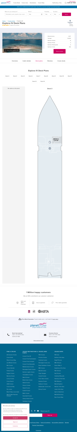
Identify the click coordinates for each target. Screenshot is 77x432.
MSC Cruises (42, 368)
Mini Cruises (10, 365)
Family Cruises (10, 370)
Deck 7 (38, 76)
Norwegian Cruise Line (44, 362)
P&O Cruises (42, 354)
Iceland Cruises (26, 390)
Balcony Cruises (11, 376)
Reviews (50, 61)
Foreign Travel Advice (38, 425)
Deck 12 (34, 81)
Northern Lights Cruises (29, 372)
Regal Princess (58, 360)
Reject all (15, 422)
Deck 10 (62, 76)
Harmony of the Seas (60, 378)
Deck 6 (30, 76)
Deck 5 (23, 76)
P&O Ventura (58, 370)
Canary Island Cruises (28, 398)
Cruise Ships (41, 2)
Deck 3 (7, 76)
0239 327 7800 (71, 3)
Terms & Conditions (46, 422)
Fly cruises (9, 389)
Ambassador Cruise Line (45, 386)
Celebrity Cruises (43, 360)
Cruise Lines (25, 2)
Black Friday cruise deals (13, 392)
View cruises (59, 51)
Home (4, 21)
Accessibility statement (58, 422)
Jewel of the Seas (59, 389)
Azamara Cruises (43, 381)
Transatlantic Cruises (28, 374)
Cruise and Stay (10, 386)
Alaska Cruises (26, 382)
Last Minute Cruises (11, 362)
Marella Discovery (59, 394)
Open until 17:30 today (54, 334)
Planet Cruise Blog (11, 360)
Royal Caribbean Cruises (45, 365)
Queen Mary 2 (58, 365)
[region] (15, 417)
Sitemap (67, 422)
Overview (15, 61)
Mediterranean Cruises (28, 366)
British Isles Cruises (27, 380)
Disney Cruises (42, 389)
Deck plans (39, 61)
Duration (55, 11)
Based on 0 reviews (15, 25)
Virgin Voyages (42, 373)
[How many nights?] (57, 14)
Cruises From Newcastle (29, 364)
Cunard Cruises (42, 376)
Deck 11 (70, 76)
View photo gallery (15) (11, 50)
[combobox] (16, 14)
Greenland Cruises (27, 396)
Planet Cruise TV (45, 411)
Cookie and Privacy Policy (32, 422)
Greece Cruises (26, 385)
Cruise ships (11, 21)
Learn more (55, 319)
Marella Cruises (42, 370)
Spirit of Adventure (59, 392)
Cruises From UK (27, 356)
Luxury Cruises (10, 378)
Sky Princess (58, 373)
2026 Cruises (10, 384)
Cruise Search (10, 381)
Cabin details (27, 61)
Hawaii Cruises (26, 388)
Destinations (33, 2)
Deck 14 (43, 81)
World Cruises (26, 377)
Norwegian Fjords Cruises (29, 369)
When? (30, 11)
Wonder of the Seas (59, 386)
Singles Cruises (10, 373)
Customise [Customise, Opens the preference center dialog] (15, 426)
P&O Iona (57, 354)
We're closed (72, 1)
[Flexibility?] (48, 14)
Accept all (15, 418)
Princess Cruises (43, 357)
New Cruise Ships (59, 397)
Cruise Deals (16, 2)
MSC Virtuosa (58, 362)
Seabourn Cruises (43, 384)
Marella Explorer (59, 384)
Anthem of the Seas (59, 357)
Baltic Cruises (26, 393)
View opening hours (39, 340)
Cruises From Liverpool (28, 361)
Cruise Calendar (11, 368)
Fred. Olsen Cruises (44, 378)
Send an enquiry (53, 336)
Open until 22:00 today (18, 334)
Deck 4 (15, 76)
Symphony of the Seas (60, 368)
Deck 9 (54, 76)
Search (66, 14)
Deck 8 (46, 76)
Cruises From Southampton (29, 358)
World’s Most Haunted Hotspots (12, 395)
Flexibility (47, 11)
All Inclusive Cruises (12, 354)
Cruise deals (61, 61)
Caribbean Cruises (27, 401)
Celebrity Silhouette (59, 376)
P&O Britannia (58, 381)
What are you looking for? (11, 11)
